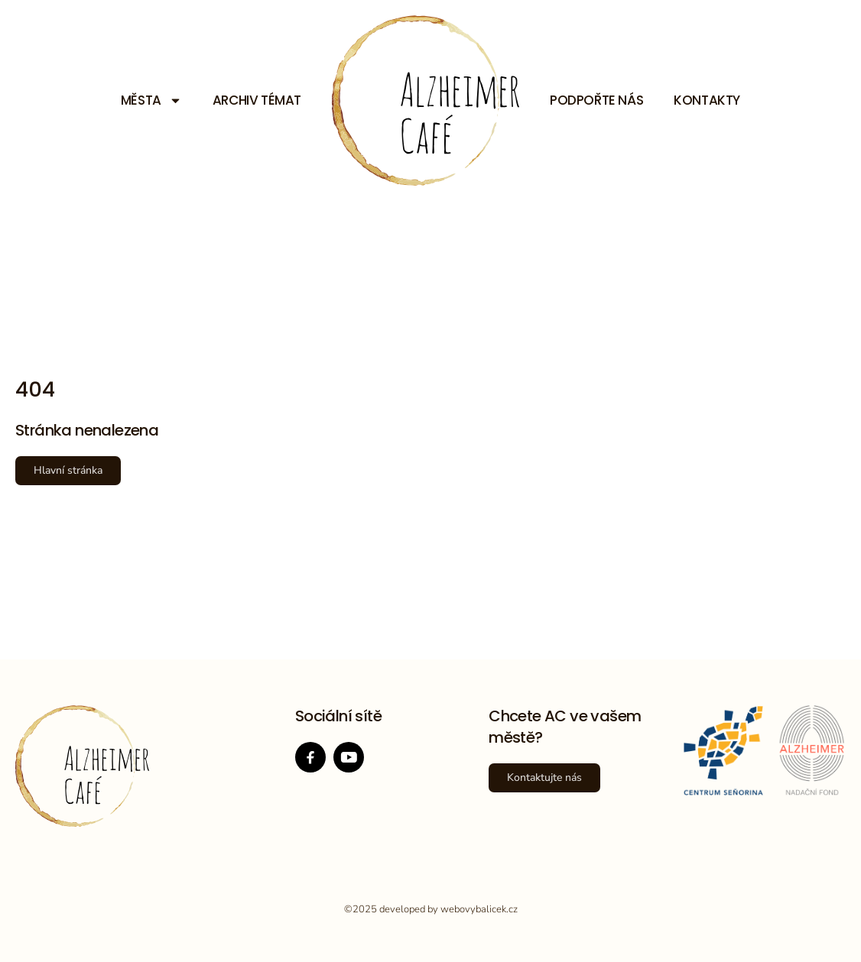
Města (151, 100)
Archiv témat (257, 100)
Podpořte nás (596, 100)
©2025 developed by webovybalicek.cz (431, 909)
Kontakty (707, 100)
